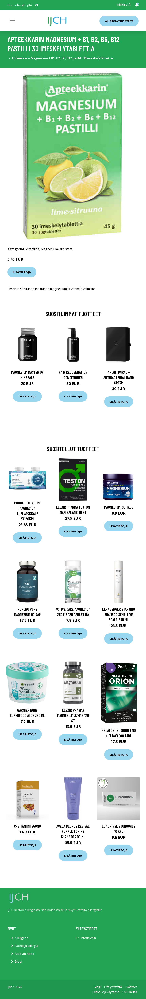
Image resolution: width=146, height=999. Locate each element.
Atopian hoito (24, 954)
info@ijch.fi (123, 4)
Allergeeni (22, 938)
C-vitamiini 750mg (27, 826)
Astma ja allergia (26, 946)
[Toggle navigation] (12, 20)
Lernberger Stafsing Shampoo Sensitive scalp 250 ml (118, 614)
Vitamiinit (32, 249)
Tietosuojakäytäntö (105, 992)
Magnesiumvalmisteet (56, 249)
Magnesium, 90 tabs (118, 507)
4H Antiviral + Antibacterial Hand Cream (118, 377)
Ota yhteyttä (113, 987)
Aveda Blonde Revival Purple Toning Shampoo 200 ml (73, 831)
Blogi (18, 961)
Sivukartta (129, 992)
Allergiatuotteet (119, 21)
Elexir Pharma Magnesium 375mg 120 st (73, 715)
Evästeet (131, 987)
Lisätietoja (22, 272)
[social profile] (37, 5)
